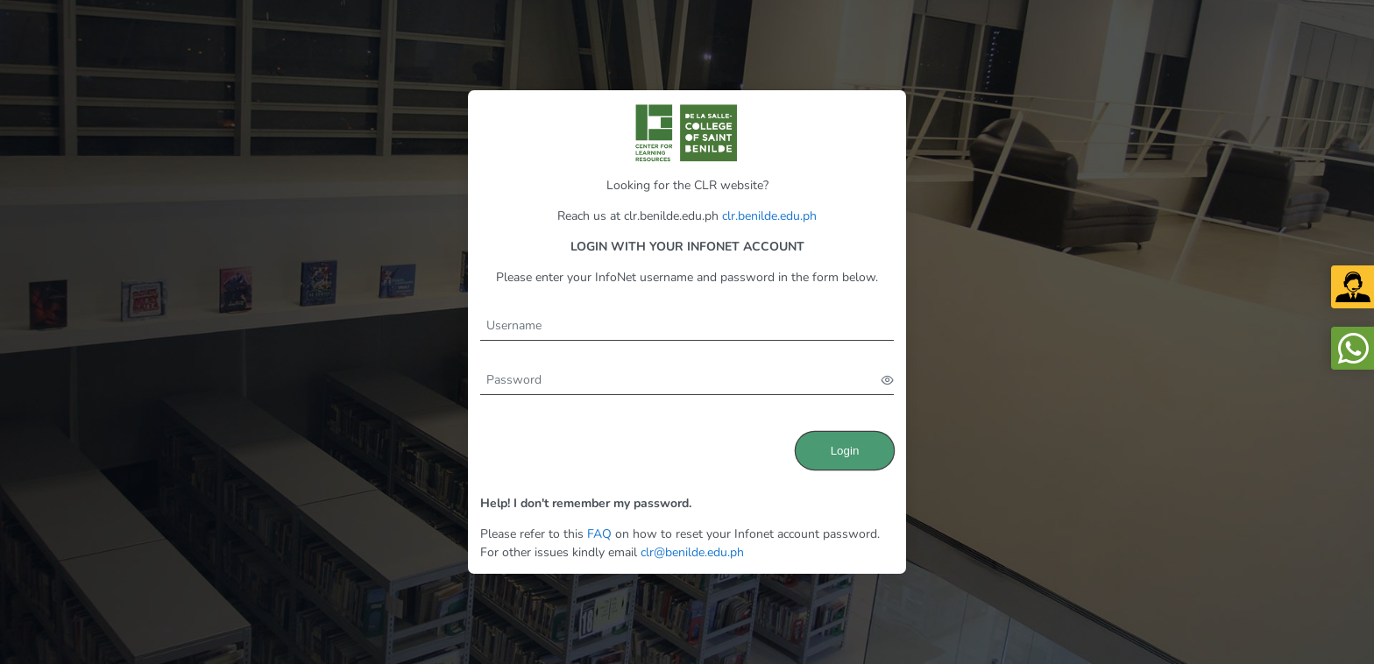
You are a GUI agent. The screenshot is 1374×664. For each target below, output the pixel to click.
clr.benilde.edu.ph (769, 216)
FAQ (599, 534)
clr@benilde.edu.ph (692, 552)
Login (845, 450)
